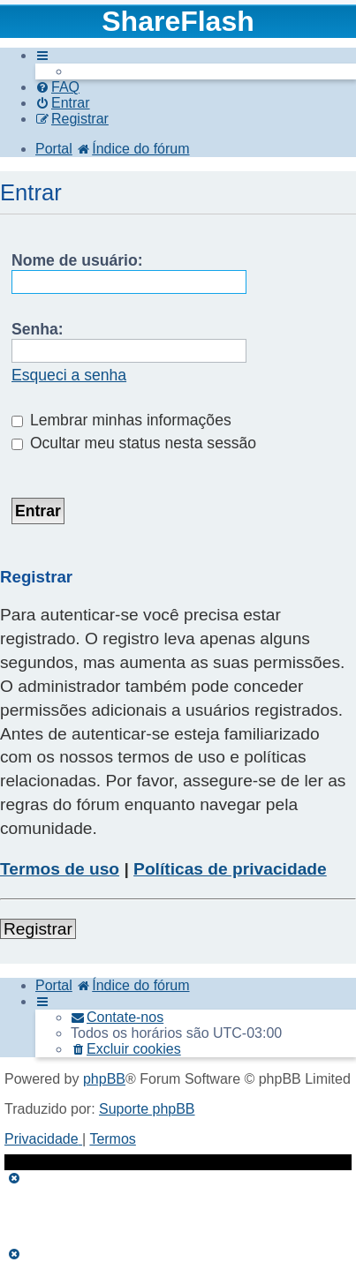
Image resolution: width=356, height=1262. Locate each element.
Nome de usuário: (77, 260)
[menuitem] (57, 86)
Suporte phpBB (147, 1108)
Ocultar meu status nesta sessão (133, 443)
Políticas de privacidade (230, 869)
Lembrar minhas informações (121, 420)
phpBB (104, 1078)
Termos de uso (59, 869)
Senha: (37, 329)
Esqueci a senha (68, 375)
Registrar (38, 929)
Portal (53, 148)
